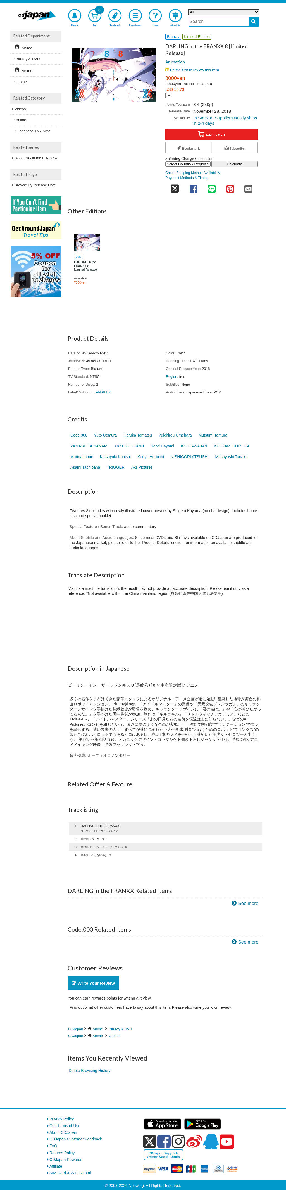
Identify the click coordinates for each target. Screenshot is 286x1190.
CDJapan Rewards (65, 1159)
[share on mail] (248, 187)
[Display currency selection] (168, 95)
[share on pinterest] (230, 187)
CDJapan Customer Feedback (75, 1139)
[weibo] (194, 1141)
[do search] (254, 22)
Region (171, 377)
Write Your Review (93, 983)
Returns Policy (62, 1153)
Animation (175, 61)
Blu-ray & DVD (120, 1029)
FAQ (53, 1146)
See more (248, 903)
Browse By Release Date (35, 185)
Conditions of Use (64, 1125)
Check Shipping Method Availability (192, 173)
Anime (98, 1029)
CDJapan (75, 1029)
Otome (114, 1036)
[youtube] (227, 1142)
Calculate (234, 164)
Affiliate (55, 1166)
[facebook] (164, 1141)
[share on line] (211, 187)
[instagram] (178, 1141)
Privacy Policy (61, 1119)
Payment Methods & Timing (186, 178)
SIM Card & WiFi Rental (70, 1173)
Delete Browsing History (89, 1070)
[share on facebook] (193, 187)
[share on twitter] (174, 187)
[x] (149, 1141)
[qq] (211, 1141)
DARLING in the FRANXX (36, 158)
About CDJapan (63, 1132)
